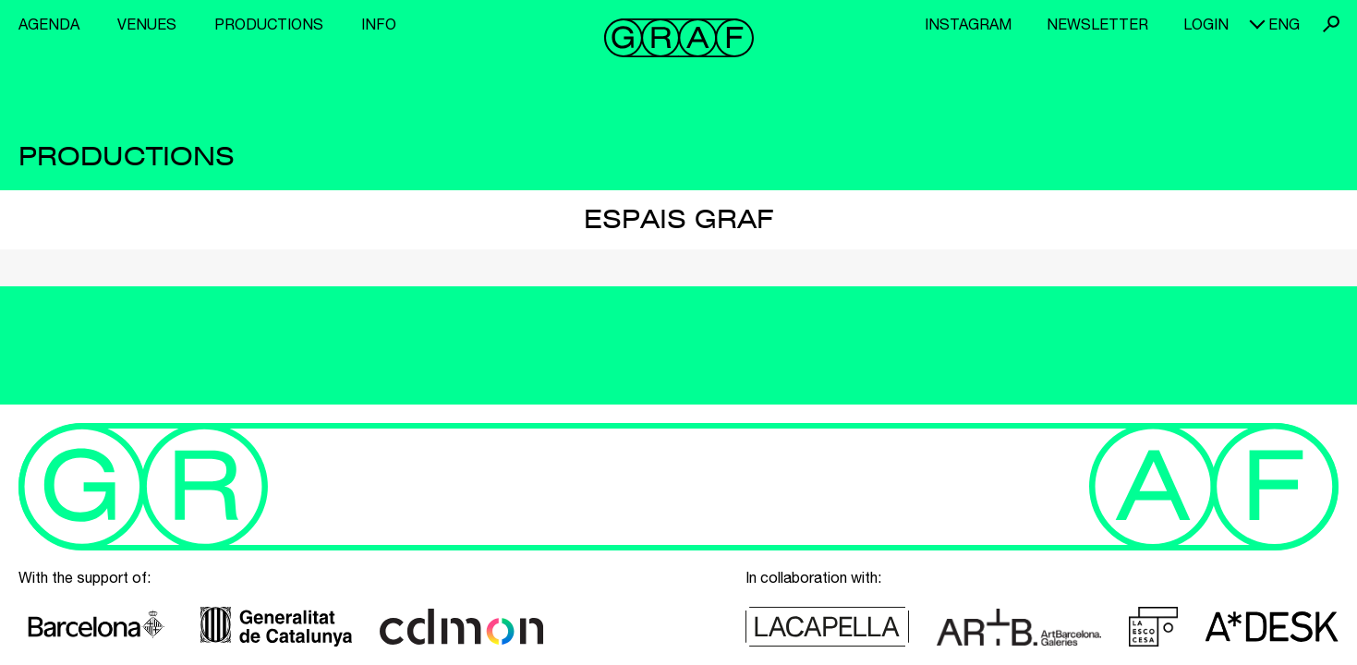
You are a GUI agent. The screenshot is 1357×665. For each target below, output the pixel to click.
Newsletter (1097, 24)
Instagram (968, 24)
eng (1284, 24)
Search (1331, 24)
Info (378, 24)
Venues (146, 24)
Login (1206, 24)
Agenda (48, 24)
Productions (268, 24)
